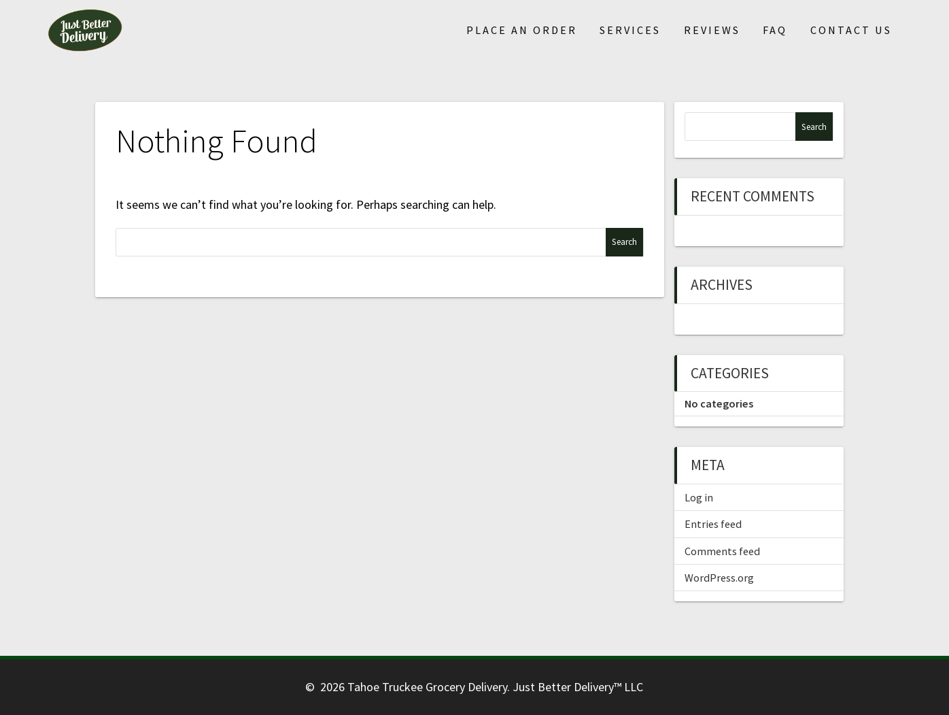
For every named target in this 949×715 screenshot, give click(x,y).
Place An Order (521, 30)
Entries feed (713, 524)
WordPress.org (719, 577)
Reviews (712, 30)
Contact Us (851, 30)
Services (630, 30)
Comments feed (722, 551)
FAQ (775, 30)
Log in (699, 497)
